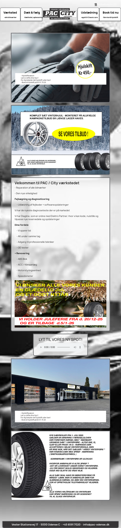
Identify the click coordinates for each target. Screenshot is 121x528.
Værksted (10, 13)
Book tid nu (111, 13)
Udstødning (89, 13)
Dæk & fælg (32, 13)
